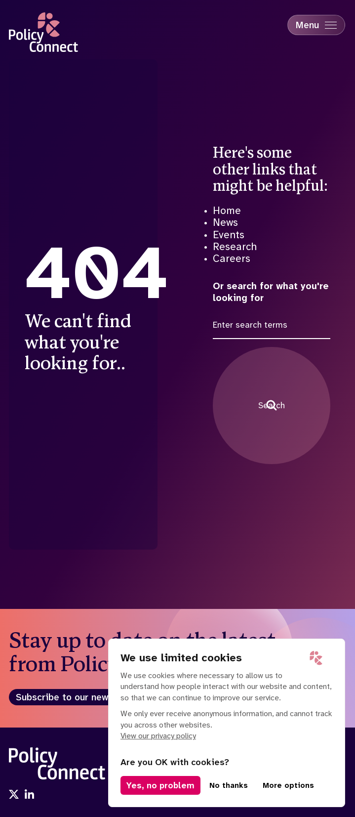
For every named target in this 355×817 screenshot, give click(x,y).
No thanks (228, 785)
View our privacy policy (158, 736)
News (225, 222)
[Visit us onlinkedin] (30, 795)
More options (288, 785)
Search (271, 405)
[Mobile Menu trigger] (316, 25)
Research (235, 247)
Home (227, 210)
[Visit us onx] (14, 795)
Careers (231, 258)
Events (228, 235)
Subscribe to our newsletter (77, 697)
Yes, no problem (160, 785)
